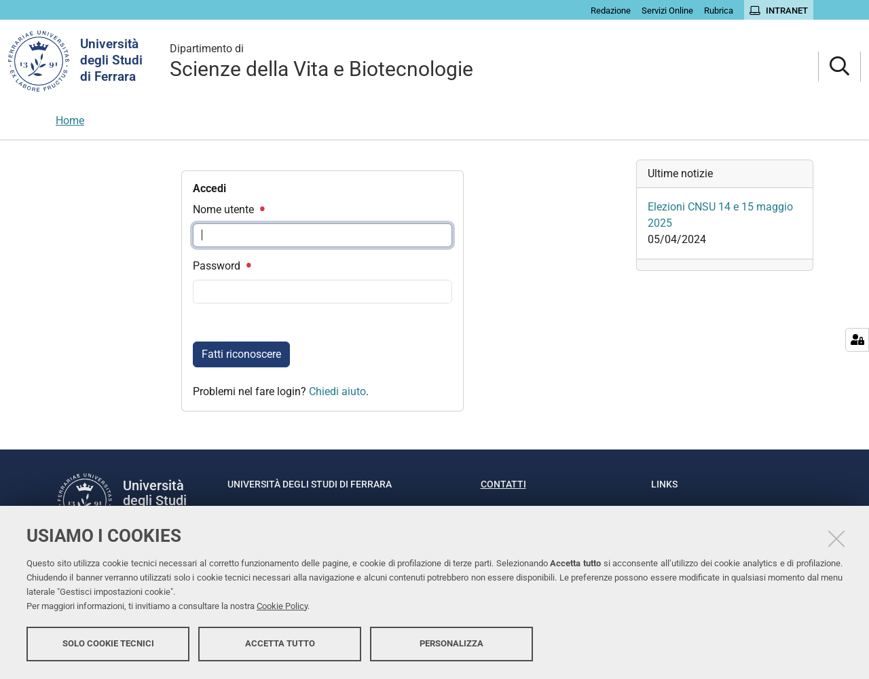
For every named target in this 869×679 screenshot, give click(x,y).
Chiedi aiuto (337, 391)
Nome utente (228, 209)
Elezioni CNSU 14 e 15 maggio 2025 (720, 215)
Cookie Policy (282, 606)
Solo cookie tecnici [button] (108, 643)
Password (221, 265)
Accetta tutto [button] (280, 643)
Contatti (503, 484)
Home (70, 120)
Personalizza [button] (451, 643)
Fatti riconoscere (241, 354)
